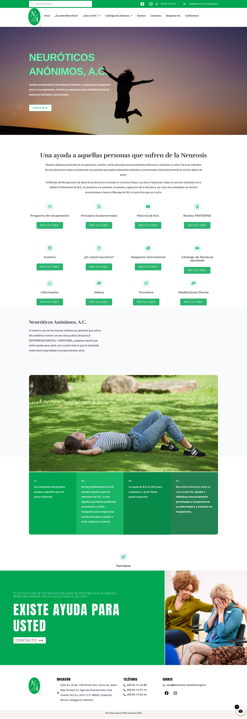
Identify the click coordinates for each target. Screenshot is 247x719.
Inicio (47, 15)
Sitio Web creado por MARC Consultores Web (123, 714)
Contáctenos (192, 15)
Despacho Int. (173, 15)
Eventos (141, 15)
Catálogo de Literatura (118, 15)
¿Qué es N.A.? (92, 15)
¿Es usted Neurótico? (66, 15)
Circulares (156, 15)
